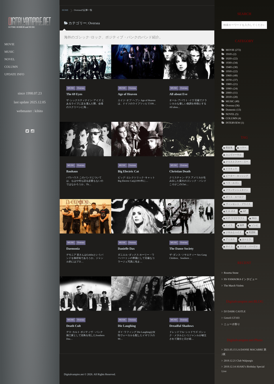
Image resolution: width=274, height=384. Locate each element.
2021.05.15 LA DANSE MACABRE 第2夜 (244, 352)
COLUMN (11, 67)
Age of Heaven (127, 94)
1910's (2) (231, 54)
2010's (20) (232, 96)
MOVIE (9, 44)
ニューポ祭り (232, 324)
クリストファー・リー (237, 162)
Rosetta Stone (231, 272)
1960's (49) (232, 75)
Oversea (80, 88)
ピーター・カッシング (237, 176)
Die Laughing (127, 326)
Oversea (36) (232, 105)
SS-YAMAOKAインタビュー (240, 279)
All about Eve (178, 94)
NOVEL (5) (232, 114)
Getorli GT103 (231, 317)
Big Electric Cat (128, 171)
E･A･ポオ (230, 211)
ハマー (243, 148)
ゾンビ (255, 225)
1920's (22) (232, 58)
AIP (244, 211)
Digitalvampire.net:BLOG (244, 301)
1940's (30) (232, 67)
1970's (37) (232, 79)
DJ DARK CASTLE (235, 311)
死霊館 (252, 232)
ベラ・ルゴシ (232, 183)
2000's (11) (231, 92)
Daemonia (73, 248)
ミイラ (229, 225)
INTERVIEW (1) (235, 122)
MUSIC (9, 52)
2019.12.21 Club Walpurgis (238, 360)
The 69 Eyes (74, 94)
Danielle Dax (126, 248)
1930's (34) (232, 62)
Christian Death (180, 171)
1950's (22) (232, 71)
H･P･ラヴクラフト (235, 218)
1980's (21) (232, 84)
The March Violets (234, 285)
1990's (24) (232, 88)
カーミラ (246, 239)
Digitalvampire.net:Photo (245, 340)
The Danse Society (181, 248)
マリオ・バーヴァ (249, 246)
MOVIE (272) (233, 49)
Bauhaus (72, 171)
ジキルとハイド (234, 232)
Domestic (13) (233, 109)
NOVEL (9, 59)
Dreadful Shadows (181, 326)
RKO (254, 218)
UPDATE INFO (14, 74)
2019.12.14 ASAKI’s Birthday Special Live (243, 369)
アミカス (230, 239)
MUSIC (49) (232, 101)
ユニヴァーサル (233, 155)
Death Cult (73, 326)
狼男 (242, 225)
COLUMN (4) (233, 118)
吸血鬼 (229, 148)
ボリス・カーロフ (235, 197)
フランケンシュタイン (237, 190)
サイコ (229, 246)
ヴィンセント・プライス (238, 204)
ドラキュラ (231, 169)
